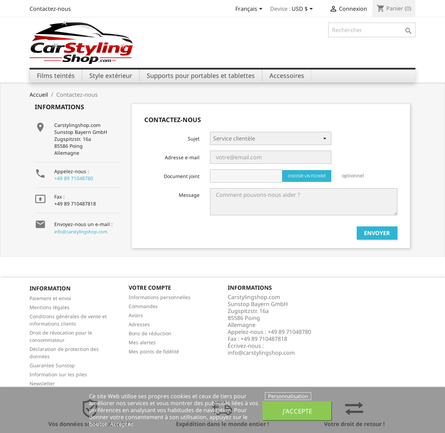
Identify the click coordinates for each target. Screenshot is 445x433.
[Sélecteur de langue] (250, 9)
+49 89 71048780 (73, 178)
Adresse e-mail (182, 157)
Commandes (143, 306)
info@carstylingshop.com (80, 231)
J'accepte (297, 411)
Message (189, 195)
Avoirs (136, 315)
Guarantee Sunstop (52, 365)
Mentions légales (50, 307)
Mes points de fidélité (154, 351)
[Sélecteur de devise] (303, 9)
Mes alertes (142, 342)
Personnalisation (288, 396)
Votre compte (150, 287)
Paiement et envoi (50, 298)
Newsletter (42, 383)
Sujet (194, 138)
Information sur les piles (58, 374)
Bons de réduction (150, 333)
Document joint (182, 176)
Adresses (139, 324)
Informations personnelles (160, 297)
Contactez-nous (50, 9)
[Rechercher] (371, 30)
